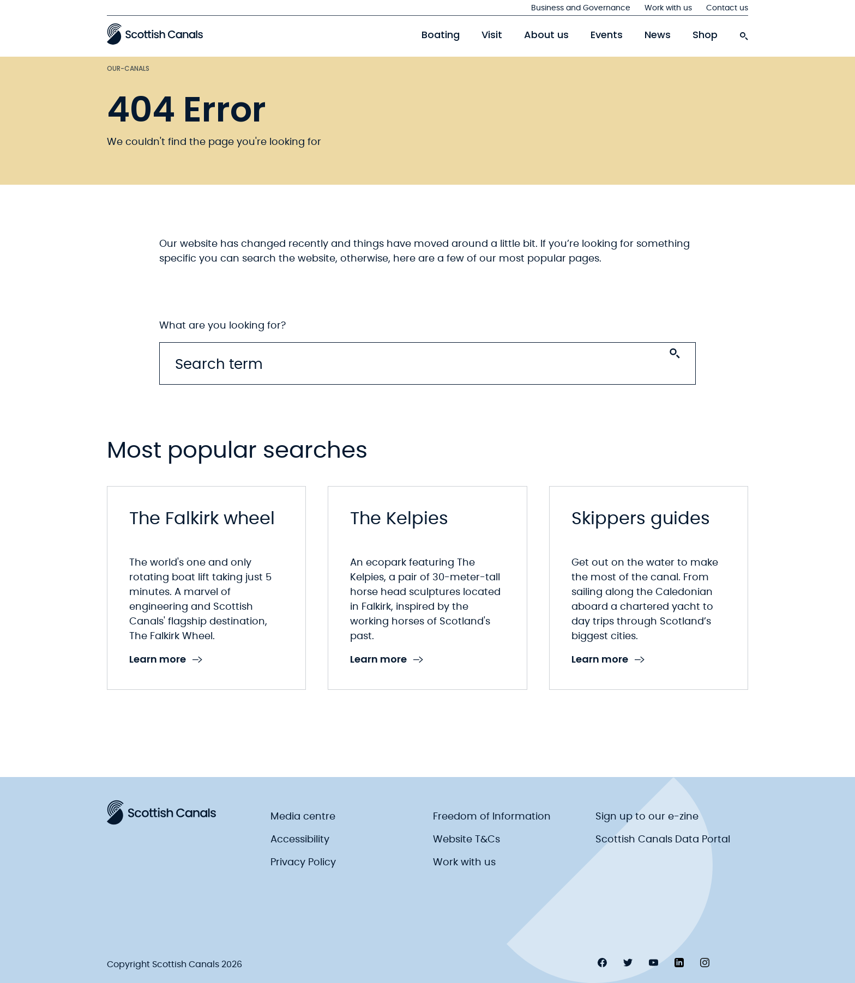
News (658, 35)
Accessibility (299, 840)
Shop (705, 35)
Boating (441, 35)
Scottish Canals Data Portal (662, 840)
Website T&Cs (466, 840)
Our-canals (128, 68)
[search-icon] (743, 33)
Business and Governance (580, 8)
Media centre (302, 817)
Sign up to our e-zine (647, 817)
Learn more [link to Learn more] (165, 659)
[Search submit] (674, 353)
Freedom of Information (492, 817)
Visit (491, 35)
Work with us (668, 8)
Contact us (727, 8)
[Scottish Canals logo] (155, 34)
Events (607, 35)
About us (546, 35)
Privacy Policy (303, 862)
